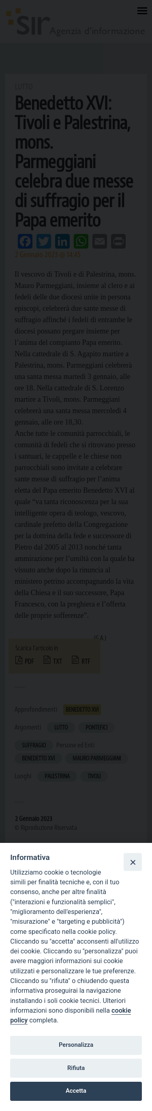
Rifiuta (76, 1068)
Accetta (76, 1090)
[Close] (132, 862)
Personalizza (76, 1044)
